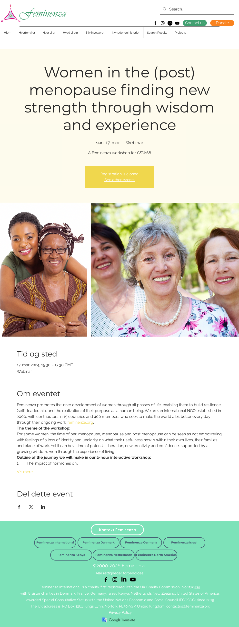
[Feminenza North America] (156, 555)
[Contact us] (195, 23)
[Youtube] (177, 23)
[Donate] (222, 23)
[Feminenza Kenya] (71, 555)
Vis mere (25, 471)
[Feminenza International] (55, 542)
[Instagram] (162, 23)
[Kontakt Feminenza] (117, 529)
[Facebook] (155, 23)
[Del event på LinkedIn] (43, 507)
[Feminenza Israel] (184, 542)
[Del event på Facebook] (19, 507)
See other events (119, 180)
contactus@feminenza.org (188, 606)
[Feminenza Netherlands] (114, 555)
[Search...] (196, 9)
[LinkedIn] (170, 23)
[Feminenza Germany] (141, 542)
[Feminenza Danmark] (99, 542)
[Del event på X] (31, 507)
